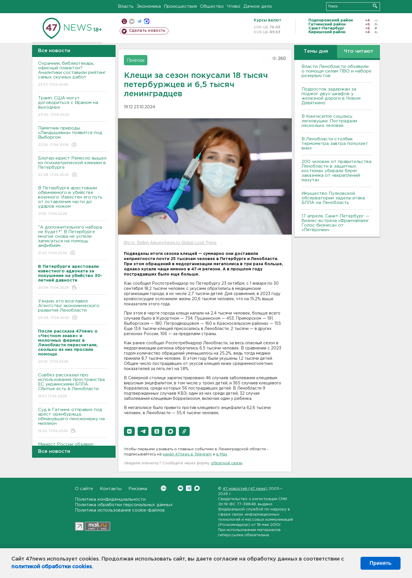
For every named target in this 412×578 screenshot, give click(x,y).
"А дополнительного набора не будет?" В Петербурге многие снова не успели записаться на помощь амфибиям (72, 240)
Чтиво (233, 6)
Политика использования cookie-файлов (120, 510)
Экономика (149, 6)
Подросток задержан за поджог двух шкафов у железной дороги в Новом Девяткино (331, 96)
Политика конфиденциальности (110, 499)
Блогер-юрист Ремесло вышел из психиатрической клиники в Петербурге (72, 166)
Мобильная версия (124, 21)
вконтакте (131, 21)
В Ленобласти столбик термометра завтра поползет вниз (335, 143)
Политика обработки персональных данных (124, 505)
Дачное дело (257, 6)
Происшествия (180, 6)
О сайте (84, 489)
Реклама (137, 489)
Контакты (111, 489)
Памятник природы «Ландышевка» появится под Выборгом (72, 136)
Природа (135, 60)
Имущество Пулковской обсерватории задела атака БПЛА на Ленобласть (333, 198)
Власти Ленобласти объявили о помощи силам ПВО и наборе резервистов (336, 71)
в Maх (221, 454)
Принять (380, 563)
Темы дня (316, 51)
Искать (375, 6)
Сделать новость (147, 30)
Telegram (188, 488)
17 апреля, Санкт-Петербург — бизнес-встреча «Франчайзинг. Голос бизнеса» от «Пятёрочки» (336, 223)
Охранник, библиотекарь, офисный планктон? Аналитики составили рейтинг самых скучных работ (72, 74)
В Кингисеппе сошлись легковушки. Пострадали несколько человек (329, 121)
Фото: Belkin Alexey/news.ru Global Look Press (170, 243)
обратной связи (226, 463)
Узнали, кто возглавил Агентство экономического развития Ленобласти (72, 309)
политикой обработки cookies (51, 567)
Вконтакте (163, 488)
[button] (129, 431)
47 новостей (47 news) (245, 488)
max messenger (146, 21)
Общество (212, 6)
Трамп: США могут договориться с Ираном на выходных (72, 106)
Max (197, 488)
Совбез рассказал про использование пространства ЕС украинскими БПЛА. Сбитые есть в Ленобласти (72, 386)
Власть (126, 6)
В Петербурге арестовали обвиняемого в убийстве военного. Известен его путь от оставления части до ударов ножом (72, 201)
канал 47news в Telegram (187, 454)
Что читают (358, 51)
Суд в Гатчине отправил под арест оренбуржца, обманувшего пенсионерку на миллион (72, 420)
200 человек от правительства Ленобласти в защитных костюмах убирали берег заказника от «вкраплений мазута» (336, 171)
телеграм (139, 21)
